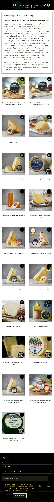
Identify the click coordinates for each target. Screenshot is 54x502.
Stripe (41, 495)
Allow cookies (19, 495)
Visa (47, 495)
